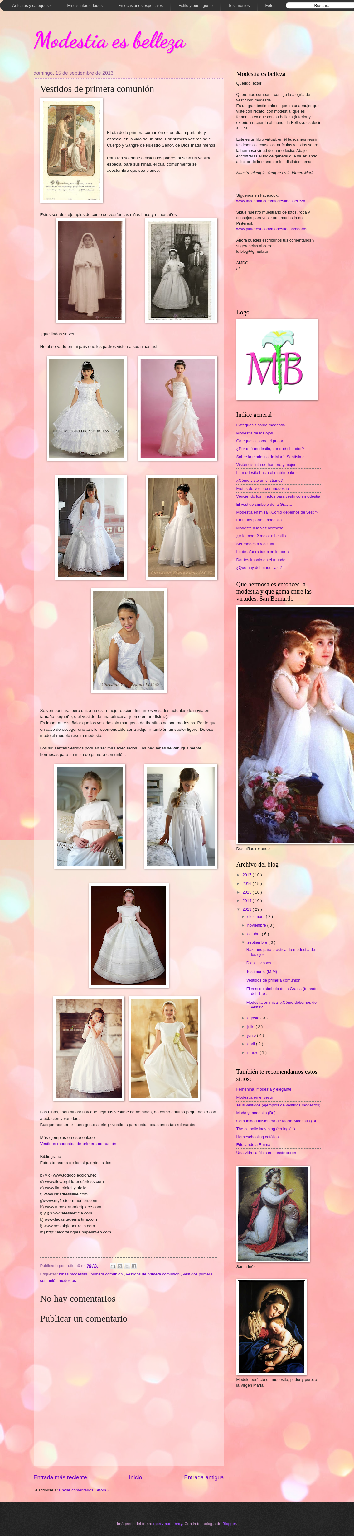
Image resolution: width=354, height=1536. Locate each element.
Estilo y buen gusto (195, 5)
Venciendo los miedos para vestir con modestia (278, 496)
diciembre (256, 916)
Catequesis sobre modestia (260, 425)
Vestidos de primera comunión (273, 980)
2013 (247, 909)
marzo (253, 1052)
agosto (253, 1018)
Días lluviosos (258, 963)
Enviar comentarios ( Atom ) (84, 1490)
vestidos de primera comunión (153, 1274)
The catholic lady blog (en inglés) (265, 1128)
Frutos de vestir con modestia (262, 488)
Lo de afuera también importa (262, 551)
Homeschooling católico (257, 1136)
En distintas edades (84, 5)
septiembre (257, 942)
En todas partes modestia (259, 520)
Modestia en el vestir (254, 1097)
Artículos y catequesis (31, 5)
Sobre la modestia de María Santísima (270, 456)
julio (251, 1026)
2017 (247, 874)
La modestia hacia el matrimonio (265, 472)
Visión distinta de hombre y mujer (266, 464)
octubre (254, 934)
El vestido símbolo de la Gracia (264, 504)
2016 (247, 883)
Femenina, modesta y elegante (264, 1089)
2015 (247, 892)
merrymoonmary (167, 1523)
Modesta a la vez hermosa (260, 528)
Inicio (135, 1477)
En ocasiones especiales (140, 5)
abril (251, 1043)
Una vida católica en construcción (266, 1152)
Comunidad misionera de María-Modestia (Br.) (277, 1121)
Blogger (229, 1523)
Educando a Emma (253, 1144)
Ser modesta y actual (255, 544)
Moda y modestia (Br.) (256, 1113)
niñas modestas (73, 1274)
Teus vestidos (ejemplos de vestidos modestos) (278, 1105)
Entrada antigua (204, 1477)
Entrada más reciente (60, 1477)
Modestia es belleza (109, 40)
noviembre (257, 925)
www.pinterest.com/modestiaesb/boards (272, 229)
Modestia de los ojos (254, 433)
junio (252, 1035)
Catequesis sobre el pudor (259, 441)
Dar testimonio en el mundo (260, 559)
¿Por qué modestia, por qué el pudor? (270, 448)
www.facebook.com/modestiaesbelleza (270, 201)
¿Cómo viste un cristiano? (259, 480)
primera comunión (107, 1274)
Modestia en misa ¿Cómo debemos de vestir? (277, 512)
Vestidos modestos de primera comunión (78, 1143)
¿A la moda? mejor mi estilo (261, 535)
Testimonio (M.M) (261, 971)
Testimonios (239, 5)
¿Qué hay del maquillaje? (259, 567)
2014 (247, 900)
